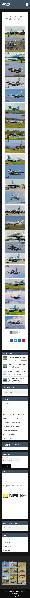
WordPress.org (7, 550)
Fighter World (7, 438)
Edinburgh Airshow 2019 (9, 434)
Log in (4, 539)
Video (20, 374)
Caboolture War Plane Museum (11, 422)
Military (25, 360)
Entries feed (6, 542)
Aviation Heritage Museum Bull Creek (13, 415)
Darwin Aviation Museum (10, 430)
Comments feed (7, 546)
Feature (21, 360)
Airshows (17, 367)
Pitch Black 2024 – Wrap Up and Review (16, 358)
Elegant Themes (14, 591)
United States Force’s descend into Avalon (16, 372)
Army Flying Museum (9, 403)
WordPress (15, 593)
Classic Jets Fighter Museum (11, 426)
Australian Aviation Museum (11, 411)
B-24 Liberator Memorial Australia (12, 419)
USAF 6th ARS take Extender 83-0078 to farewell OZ (17, 379)
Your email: (5, 457)
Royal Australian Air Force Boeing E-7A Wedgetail (17, 365)
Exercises (17, 360)
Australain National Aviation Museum (13, 407)
